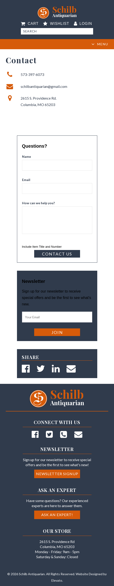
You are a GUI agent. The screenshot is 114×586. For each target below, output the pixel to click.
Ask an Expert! (57, 514)
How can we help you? (38, 203)
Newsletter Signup (57, 473)
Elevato (56, 580)
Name (26, 156)
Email (26, 180)
